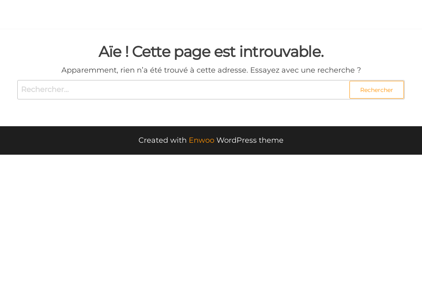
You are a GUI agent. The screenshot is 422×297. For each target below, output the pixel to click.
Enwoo (201, 140)
